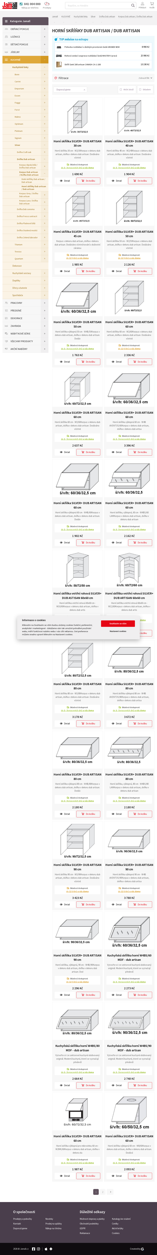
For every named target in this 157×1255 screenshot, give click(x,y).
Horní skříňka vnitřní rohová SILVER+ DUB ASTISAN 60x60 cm (77, 595)
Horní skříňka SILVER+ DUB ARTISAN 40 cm (129, 143)
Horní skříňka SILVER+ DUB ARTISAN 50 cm (129, 234)
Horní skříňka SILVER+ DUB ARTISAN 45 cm (77, 234)
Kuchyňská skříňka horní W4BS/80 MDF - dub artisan (77, 1048)
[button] (70, 89)
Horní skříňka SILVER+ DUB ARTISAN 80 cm (77, 686)
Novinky (49, 1218)
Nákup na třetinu (53, 1228)
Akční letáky (117, 1228)
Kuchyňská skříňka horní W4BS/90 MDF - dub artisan (129, 1048)
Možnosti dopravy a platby (92, 1218)
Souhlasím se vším (117, 623)
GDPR (82, 1228)
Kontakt (17, 1223)
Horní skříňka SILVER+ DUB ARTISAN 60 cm (129, 324)
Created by (137, 1249)
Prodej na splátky (53, 1223)
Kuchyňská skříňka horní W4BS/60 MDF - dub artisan (129, 957)
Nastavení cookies (118, 631)
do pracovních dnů (77, 167)
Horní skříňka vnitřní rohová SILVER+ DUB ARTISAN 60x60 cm (129, 595)
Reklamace (85, 1233)
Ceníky (115, 1223)
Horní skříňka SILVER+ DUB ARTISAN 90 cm (77, 867)
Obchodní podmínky (89, 1223)
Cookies (116, 1233)
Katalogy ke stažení (121, 1218)
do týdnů (77, 258)
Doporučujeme (20, 1228)
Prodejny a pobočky (22, 1218)
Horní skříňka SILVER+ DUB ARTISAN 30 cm (77, 143)
